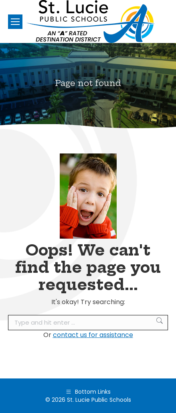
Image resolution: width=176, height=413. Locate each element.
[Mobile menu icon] (15, 21)
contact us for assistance (93, 334)
